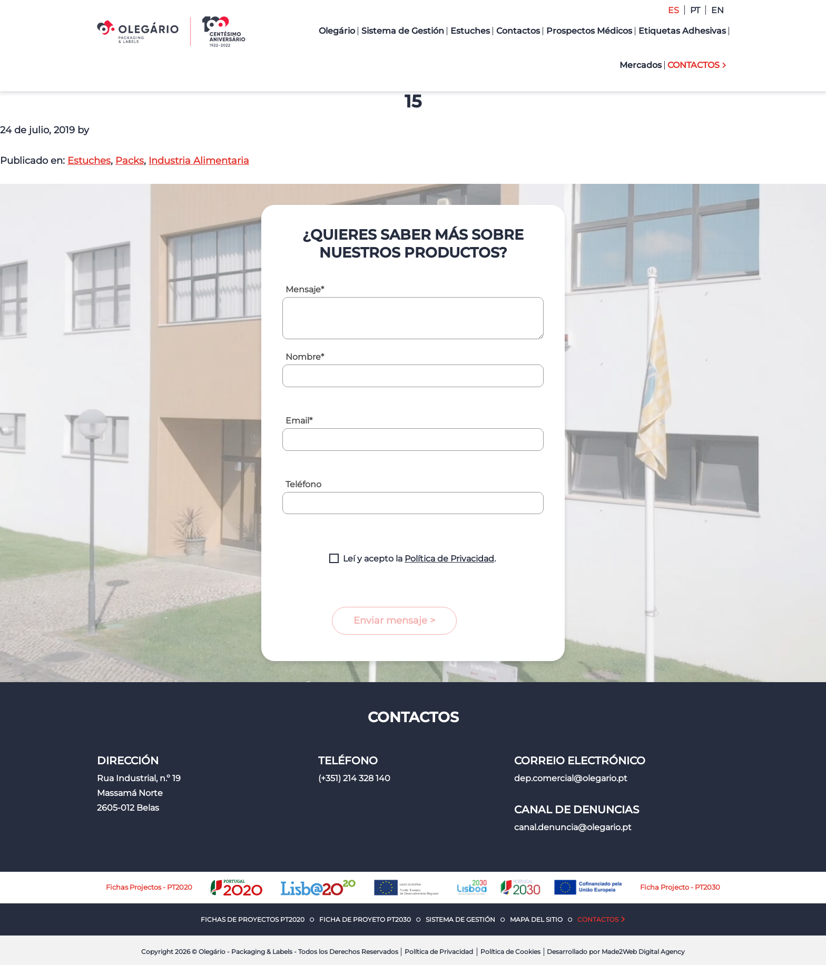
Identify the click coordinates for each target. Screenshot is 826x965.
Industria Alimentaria (199, 160)
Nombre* (305, 357)
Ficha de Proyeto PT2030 (365, 919)
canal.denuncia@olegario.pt (573, 827)
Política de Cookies (510, 952)
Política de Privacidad (449, 559)
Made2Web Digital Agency (643, 952)
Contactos (597, 919)
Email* (299, 421)
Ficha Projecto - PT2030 (680, 887)
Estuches (89, 160)
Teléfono (303, 484)
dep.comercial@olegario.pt (570, 778)
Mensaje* (305, 289)
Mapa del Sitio (536, 919)
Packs (129, 160)
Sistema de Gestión (460, 919)
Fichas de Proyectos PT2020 (252, 919)
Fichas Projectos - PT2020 (149, 887)
